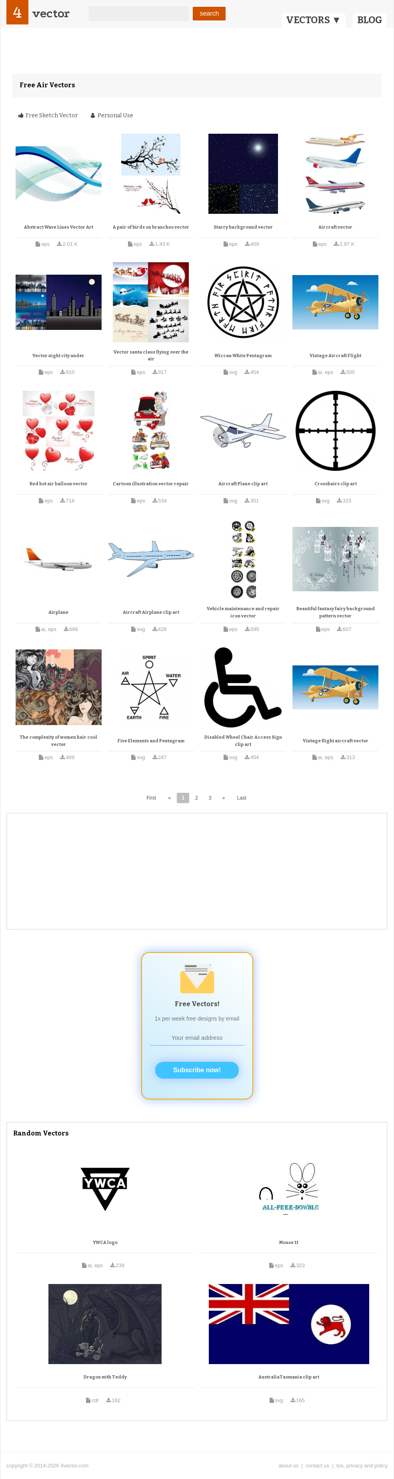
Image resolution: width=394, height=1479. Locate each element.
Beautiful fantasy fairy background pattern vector (335, 612)
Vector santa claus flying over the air (151, 356)
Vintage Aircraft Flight (335, 355)
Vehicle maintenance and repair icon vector (243, 612)
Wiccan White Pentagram (243, 355)
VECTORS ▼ (313, 20)
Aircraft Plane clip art (243, 483)
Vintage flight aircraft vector (335, 741)
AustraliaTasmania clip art (288, 1377)
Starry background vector (243, 227)
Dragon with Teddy (105, 1377)
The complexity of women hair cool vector (58, 741)
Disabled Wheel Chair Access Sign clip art (243, 741)
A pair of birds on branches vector (151, 227)
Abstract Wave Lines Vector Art (58, 227)
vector (51, 13)
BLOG (369, 20)
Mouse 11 (288, 1242)
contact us (317, 1466)
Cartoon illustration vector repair (151, 483)
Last (241, 798)
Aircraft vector (335, 227)
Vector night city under (58, 355)
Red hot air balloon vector (59, 483)
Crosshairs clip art (335, 483)
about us (288, 1466)
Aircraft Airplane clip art (151, 612)
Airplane (58, 612)
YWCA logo (105, 1242)
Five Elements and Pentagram (151, 741)
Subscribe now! (197, 1070)
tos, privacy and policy (362, 1466)
